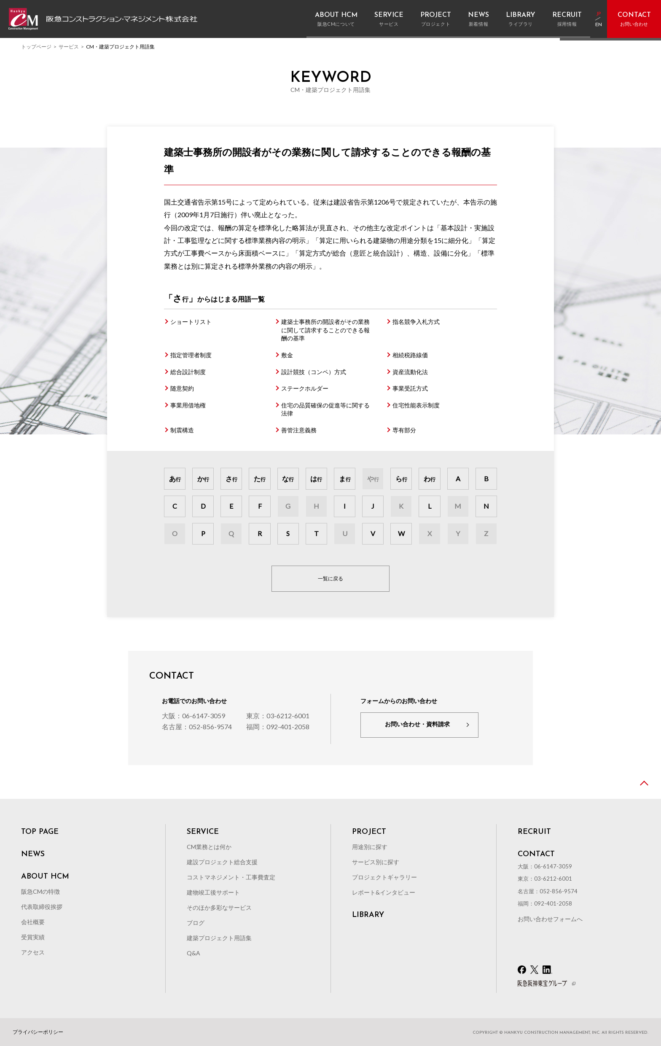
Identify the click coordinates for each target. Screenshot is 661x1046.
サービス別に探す (375, 861)
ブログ (195, 922)
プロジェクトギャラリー (384, 877)
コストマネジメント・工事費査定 (231, 877)
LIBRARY (368, 915)
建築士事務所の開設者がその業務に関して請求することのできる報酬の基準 (325, 330)
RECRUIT (534, 832)
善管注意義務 (299, 430)
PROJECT (369, 832)
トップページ (36, 46)
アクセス (33, 952)
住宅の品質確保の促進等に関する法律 (325, 409)
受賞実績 (33, 937)
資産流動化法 (410, 371)
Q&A (193, 953)
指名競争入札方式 (416, 321)
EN (598, 24)
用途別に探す (369, 846)
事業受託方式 (410, 388)
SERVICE (203, 832)
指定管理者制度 (191, 355)
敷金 (287, 355)
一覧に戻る (330, 578)
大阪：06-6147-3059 (193, 716)
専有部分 (404, 430)
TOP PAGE (40, 832)
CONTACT (536, 854)
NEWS (33, 854)
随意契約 (182, 388)
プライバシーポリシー (38, 1032)
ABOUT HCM (45, 877)
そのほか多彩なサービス (219, 907)
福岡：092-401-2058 (277, 726)
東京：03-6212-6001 (277, 716)
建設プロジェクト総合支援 (222, 861)
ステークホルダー (304, 388)
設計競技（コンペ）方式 (313, 371)
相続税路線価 (410, 355)
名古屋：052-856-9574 (197, 726)
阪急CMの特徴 (40, 891)
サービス (69, 46)
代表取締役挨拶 (41, 906)
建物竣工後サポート (213, 892)
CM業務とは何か (209, 846)
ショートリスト (191, 321)
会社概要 (33, 921)
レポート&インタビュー (383, 892)
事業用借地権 (188, 405)
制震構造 (182, 430)
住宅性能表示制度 (416, 405)
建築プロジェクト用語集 (219, 937)
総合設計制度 (188, 371)
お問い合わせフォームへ (550, 918)
